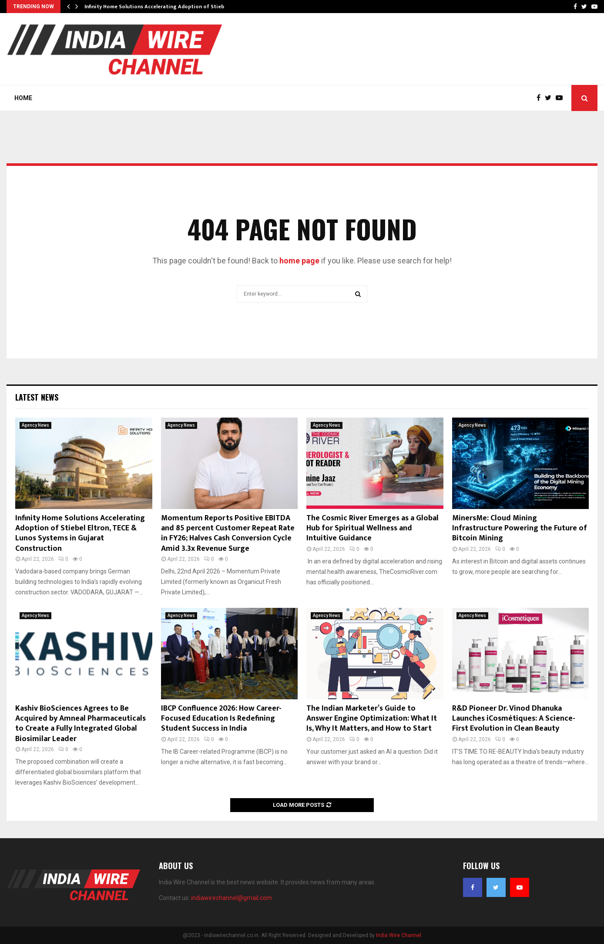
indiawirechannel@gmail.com (231, 897)
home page (299, 260)
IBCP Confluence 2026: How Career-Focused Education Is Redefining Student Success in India (221, 718)
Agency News (35, 425)
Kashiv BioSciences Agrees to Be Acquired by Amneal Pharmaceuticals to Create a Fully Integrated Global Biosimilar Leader (80, 723)
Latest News (36, 397)
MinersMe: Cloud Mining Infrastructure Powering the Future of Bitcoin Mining (519, 528)
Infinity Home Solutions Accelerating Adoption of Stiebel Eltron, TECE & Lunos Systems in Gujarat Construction (80, 533)
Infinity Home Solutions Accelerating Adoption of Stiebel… (158, 6)
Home (23, 97)
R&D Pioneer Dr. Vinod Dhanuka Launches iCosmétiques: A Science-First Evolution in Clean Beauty (513, 718)
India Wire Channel (398, 935)
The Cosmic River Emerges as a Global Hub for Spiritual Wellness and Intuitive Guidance (372, 528)
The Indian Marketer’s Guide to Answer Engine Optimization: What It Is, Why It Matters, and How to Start (371, 718)
